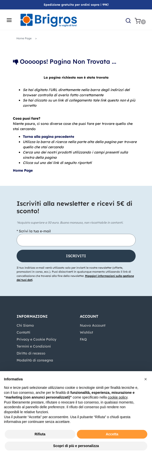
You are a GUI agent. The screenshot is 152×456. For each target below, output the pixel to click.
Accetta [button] (112, 434)
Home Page (23, 38)
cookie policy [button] (117, 397)
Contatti (23, 332)
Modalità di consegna (35, 360)
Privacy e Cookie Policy (36, 339)
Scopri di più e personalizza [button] (76, 446)
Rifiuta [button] (39, 434)
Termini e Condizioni (34, 346)
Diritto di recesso (31, 353)
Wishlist (86, 332)
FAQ (83, 339)
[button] (128, 20)
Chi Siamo (25, 325)
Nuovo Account (92, 325)
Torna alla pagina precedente (48, 136)
